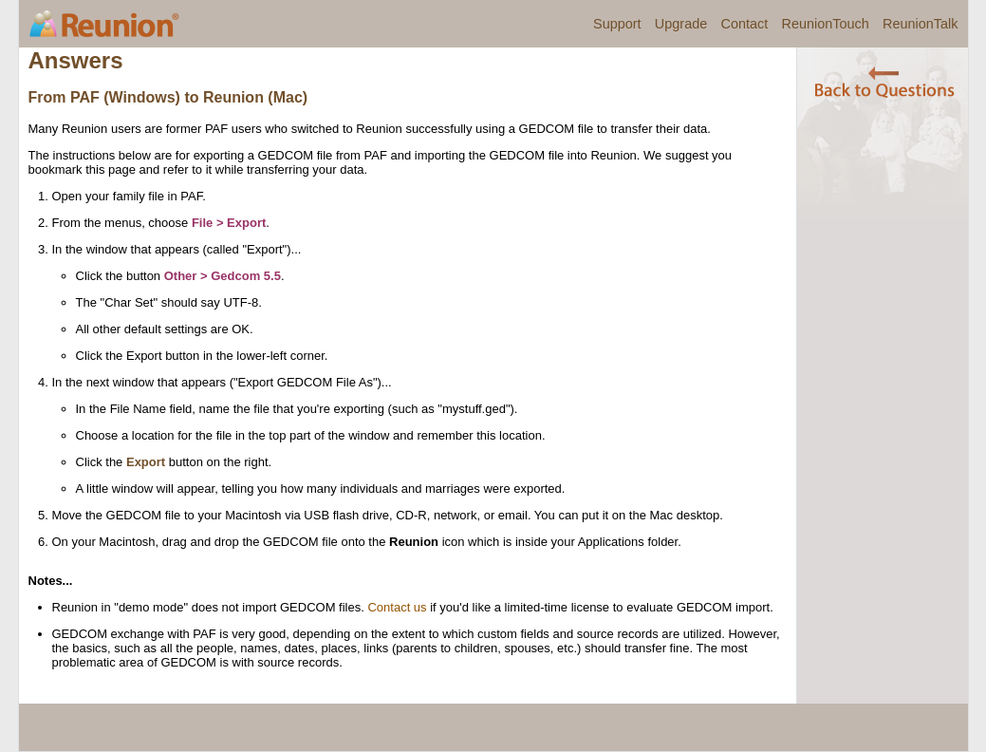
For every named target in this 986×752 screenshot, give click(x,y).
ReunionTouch (824, 23)
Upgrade (681, 23)
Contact (744, 23)
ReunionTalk (920, 23)
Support (617, 23)
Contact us (396, 607)
